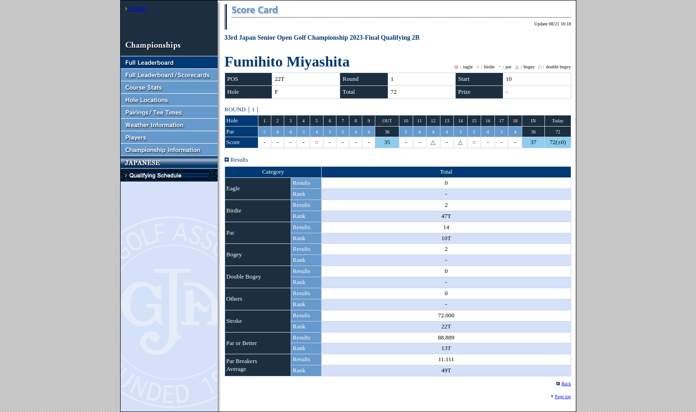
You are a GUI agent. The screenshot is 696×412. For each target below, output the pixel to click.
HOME (137, 8)
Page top (563, 396)
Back (566, 383)
